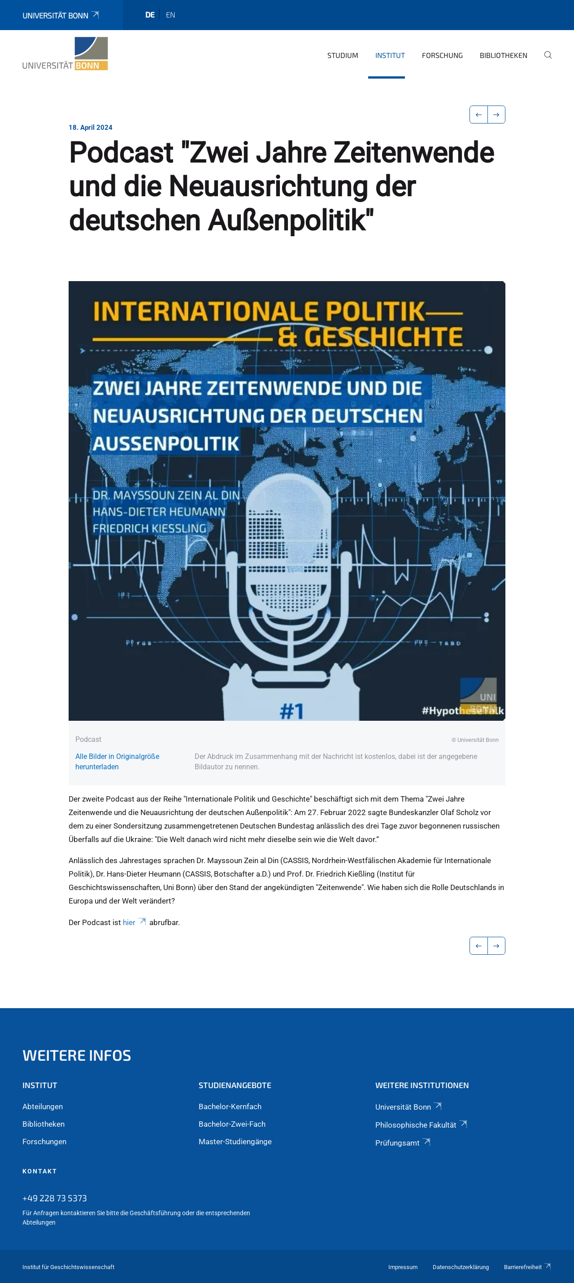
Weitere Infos (76, 1054)
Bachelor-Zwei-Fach (232, 1124)
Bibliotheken (503, 55)
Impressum (402, 1267)
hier (135, 922)
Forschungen (44, 1141)
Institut (390, 55)
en (170, 14)
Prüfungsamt (403, 1142)
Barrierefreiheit (528, 1267)
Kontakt (39, 1171)
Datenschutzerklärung (461, 1267)
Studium (342, 55)
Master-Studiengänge (235, 1141)
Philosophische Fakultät (422, 1124)
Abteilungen (42, 1106)
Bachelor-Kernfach (230, 1106)
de (150, 14)
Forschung (442, 55)
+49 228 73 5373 (54, 1197)
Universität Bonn (61, 15)
